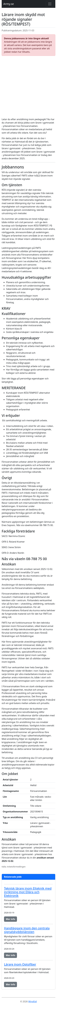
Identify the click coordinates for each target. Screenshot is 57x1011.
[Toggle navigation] (50, 4)
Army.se (8, 4)
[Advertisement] (28, 86)
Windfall (32, 1001)
